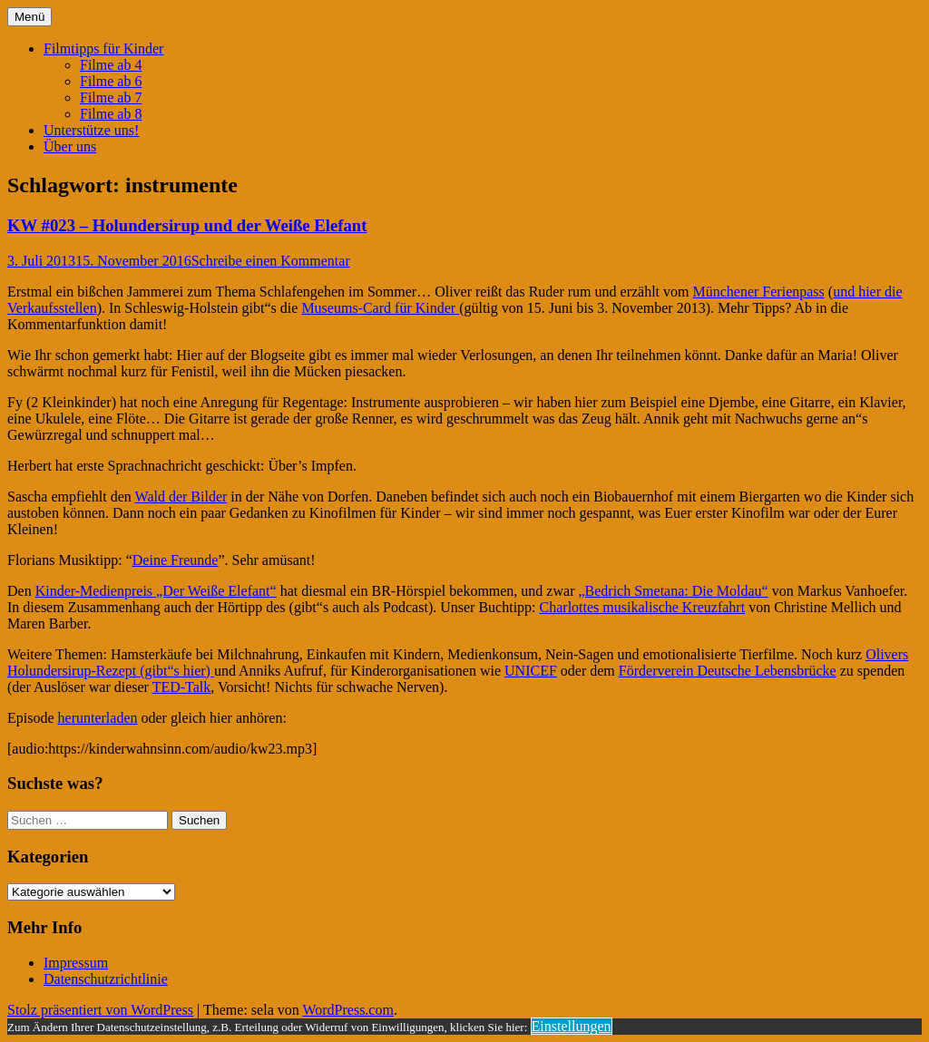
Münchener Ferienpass (759, 291)
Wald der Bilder (181, 496)
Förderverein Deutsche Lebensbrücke (727, 670)
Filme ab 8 (111, 114)
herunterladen (98, 718)
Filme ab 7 (111, 97)
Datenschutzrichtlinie (106, 979)
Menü (29, 17)
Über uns (70, 146)
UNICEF (530, 670)
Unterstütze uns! (91, 130)
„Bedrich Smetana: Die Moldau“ (673, 591)
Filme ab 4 (111, 65)
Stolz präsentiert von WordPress (100, 1010)
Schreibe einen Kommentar (270, 260)
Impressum (76, 962)
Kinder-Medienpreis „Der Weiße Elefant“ (156, 591)
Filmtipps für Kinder (103, 48)
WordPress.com (347, 1010)
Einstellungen (571, 1026)
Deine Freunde (175, 560)
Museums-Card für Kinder (380, 308)
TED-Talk (181, 687)
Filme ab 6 (111, 81)
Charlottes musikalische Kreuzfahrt (643, 607)
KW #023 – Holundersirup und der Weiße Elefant (187, 225)
